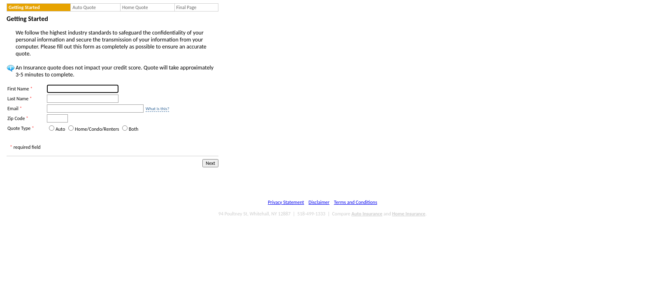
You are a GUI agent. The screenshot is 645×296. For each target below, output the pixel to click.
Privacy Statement (286, 202)
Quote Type (20, 128)
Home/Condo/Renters (97, 129)
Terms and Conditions (355, 202)
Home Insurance (408, 214)
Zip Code (17, 118)
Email (14, 108)
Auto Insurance (366, 214)
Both (133, 129)
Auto (60, 129)
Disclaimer (319, 202)
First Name (19, 89)
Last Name (19, 99)
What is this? (157, 109)
